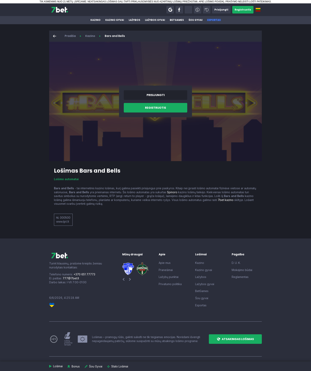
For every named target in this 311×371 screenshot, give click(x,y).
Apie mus (165, 262)
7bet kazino (225, 200)
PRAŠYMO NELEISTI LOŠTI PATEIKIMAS (248, 1)
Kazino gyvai (114, 20)
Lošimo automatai (66, 179)
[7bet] (59, 9)
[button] (170, 9)
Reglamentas (240, 277)
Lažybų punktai (169, 277)
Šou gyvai (196, 20)
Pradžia (70, 36)
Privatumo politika (170, 284)
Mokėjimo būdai (242, 270)
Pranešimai (166, 270)
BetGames (177, 20)
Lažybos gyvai (155, 20)
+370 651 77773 (84, 274)
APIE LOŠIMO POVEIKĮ (211, 1)
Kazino (95, 20)
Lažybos (134, 20)
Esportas (214, 20)
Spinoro (172, 192)
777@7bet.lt (71, 278)
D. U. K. (236, 262)
